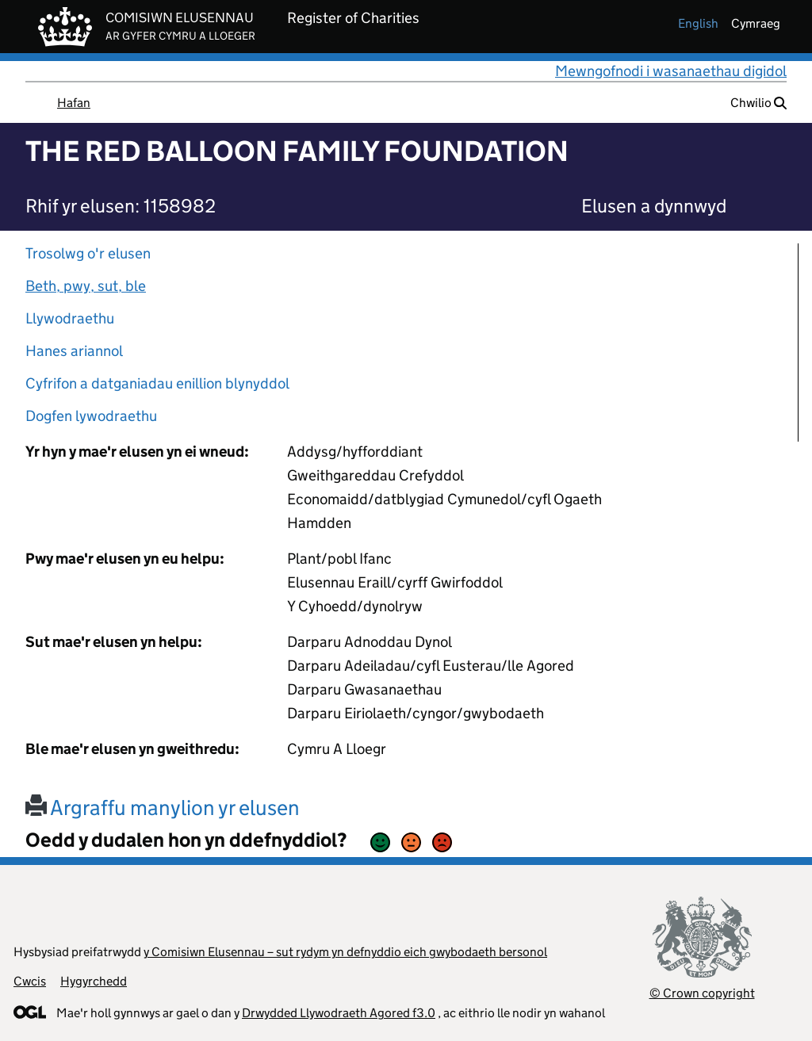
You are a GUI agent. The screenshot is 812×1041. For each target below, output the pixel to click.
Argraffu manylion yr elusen (162, 807)
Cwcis (29, 981)
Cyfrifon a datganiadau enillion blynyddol (157, 383)
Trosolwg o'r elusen (88, 253)
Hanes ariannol (74, 351)
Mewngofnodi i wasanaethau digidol (671, 71)
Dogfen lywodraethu (91, 416)
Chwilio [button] (758, 102)
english (698, 23)
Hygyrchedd (93, 981)
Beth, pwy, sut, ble (85, 286)
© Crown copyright (702, 993)
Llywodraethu (69, 318)
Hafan (73, 102)
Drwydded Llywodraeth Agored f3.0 (338, 1012)
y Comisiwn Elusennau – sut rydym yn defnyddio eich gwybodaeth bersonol (345, 951)
